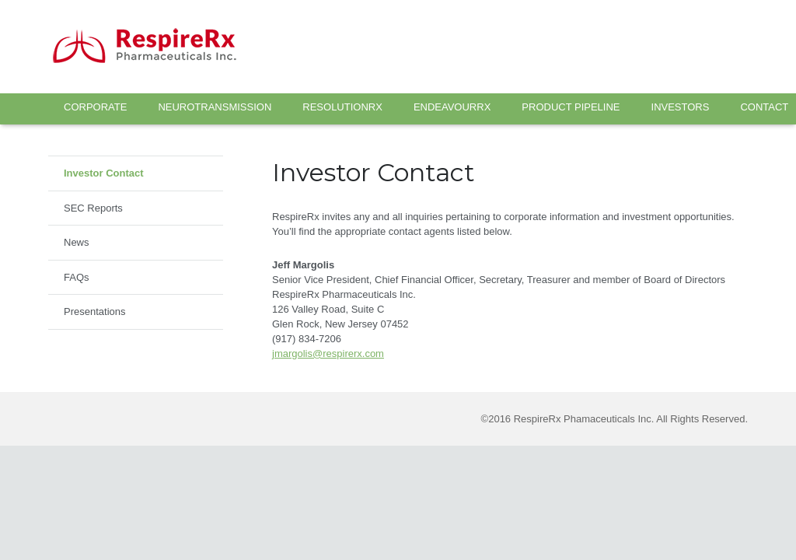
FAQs (76, 277)
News (76, 242)
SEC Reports (93, 208)
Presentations (95, 311)
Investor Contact (104, 173)
